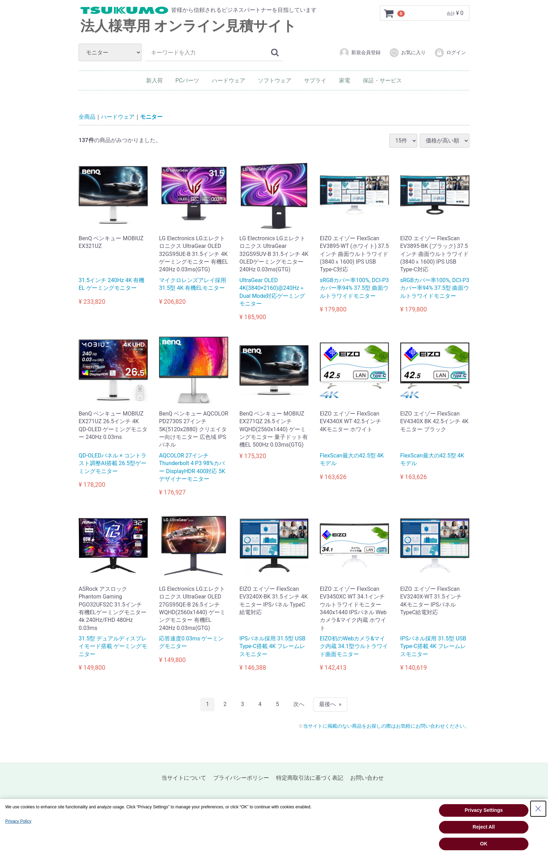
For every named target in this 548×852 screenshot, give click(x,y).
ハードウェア (228, 80)
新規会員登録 (360, 52)
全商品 (87, 116)
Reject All (484, 827)
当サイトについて (183, 777)
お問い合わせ (367, 777)
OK (484, 843)
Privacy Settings (484, 810)
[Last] (330, 704)
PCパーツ (187, 80)
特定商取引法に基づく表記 (309, 777)
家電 (344, 80)
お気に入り (407, 52)
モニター (151, 116)
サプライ (315, 80)
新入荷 (154, 80)
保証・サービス (382, 80)
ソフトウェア (274, 80)
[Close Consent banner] (538, 808)
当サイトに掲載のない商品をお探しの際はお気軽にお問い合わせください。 (386, 726)
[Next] (299, 704)
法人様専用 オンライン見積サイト (188, 26)
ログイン (450, 52)
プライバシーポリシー (241, 777)
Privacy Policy (18, 821)
